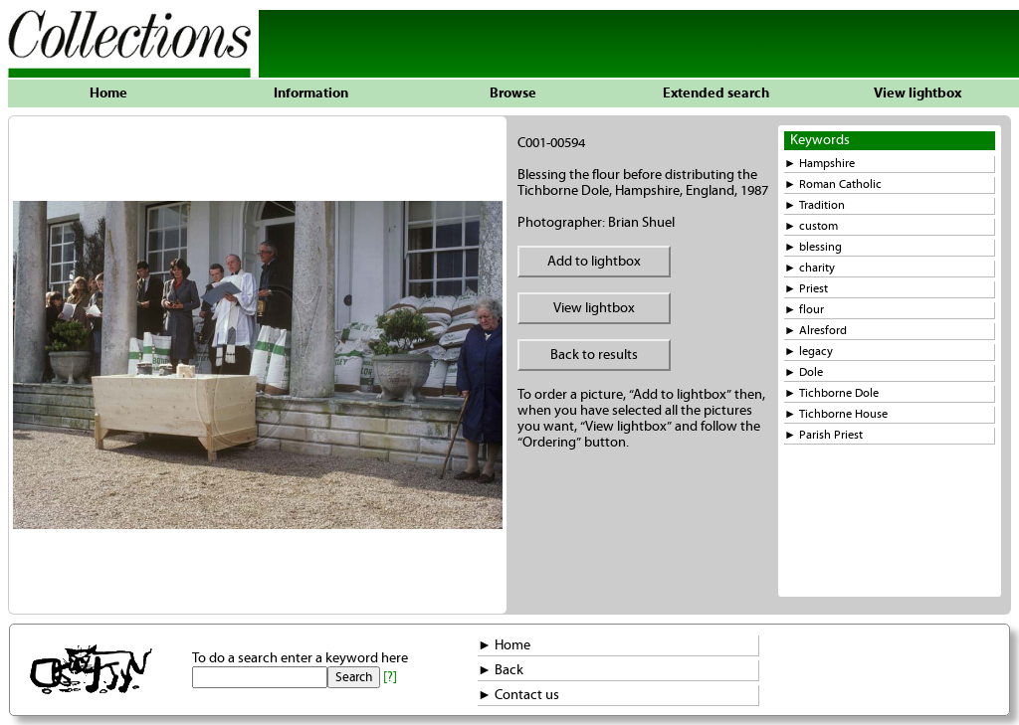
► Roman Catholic (833, 184)
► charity (809, 268)
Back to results (594, 355)
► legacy (808, 351)
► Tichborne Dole (831, 393)
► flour (804, 309)
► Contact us (518, 695)
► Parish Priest (823, 435)
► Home (504, 645)
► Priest (806, 288)
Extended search (716, 93)
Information (311, 93)
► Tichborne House (836, 414)
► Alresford (815, 330)
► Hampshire (819, 163)
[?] (390, 677)
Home (108, 93)
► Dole (803, 372)
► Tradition (814, 205)
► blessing (813, 247)
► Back (500, 670)
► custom (811, 226)
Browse (513, 93)
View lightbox (917, 93)
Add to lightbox (594, 262)
